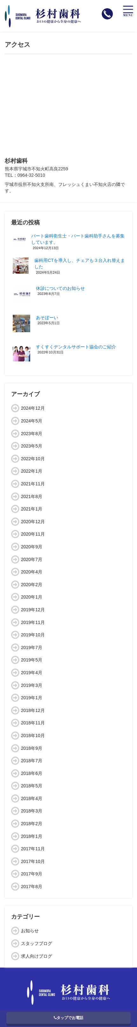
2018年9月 (31, 748)
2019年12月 (33, 609)
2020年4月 (31, 571)
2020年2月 (31, 584)
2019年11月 (33, 622)
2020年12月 (33, 521)
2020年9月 (31, 546)
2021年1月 (31, 508)
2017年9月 (31, 873)
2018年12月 (33, 710)
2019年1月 (31, 697)
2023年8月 (31, 433)
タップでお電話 (68, 1018)
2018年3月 (31, 810)
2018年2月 (31, 823)
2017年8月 (31, 886)
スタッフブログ (36, 943)
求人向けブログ (36, 956)
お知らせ (30, 930)
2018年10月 (33, 735)
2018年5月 (31, 785)
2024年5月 (31, 420)
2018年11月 (33, 722)
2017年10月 (33, 861)
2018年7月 (31, 760)
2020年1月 (31, 596)
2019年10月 (33, 634)
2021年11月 (33, 483)
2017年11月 (33, 848)
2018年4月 (31, 798)
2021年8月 (31, 496)
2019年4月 (31, 672)
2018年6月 (31, 773)
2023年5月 (31, 445)
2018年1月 (31, 836)
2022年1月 (31, 471)
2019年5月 (31, 659)
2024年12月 (33, 408)
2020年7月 (31, 559)
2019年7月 (31, 647)
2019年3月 (31, 685)
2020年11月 (33, 534)
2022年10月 (33, 458)
